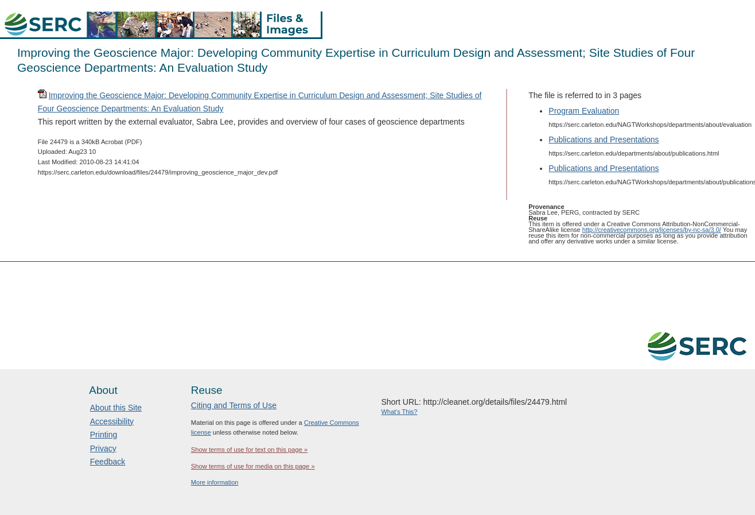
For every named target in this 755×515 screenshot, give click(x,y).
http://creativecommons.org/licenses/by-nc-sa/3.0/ (651, 229)
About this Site (116, 407)
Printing (103, 434)
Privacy (103, 448)
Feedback (107, 461)
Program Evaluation (583, 110)
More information (215, 482)
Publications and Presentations (603, 139)
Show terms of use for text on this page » (249, 449)
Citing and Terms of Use (234, 405)
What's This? (399, 411)
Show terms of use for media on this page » (253, 466)
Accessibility (112, 421)
